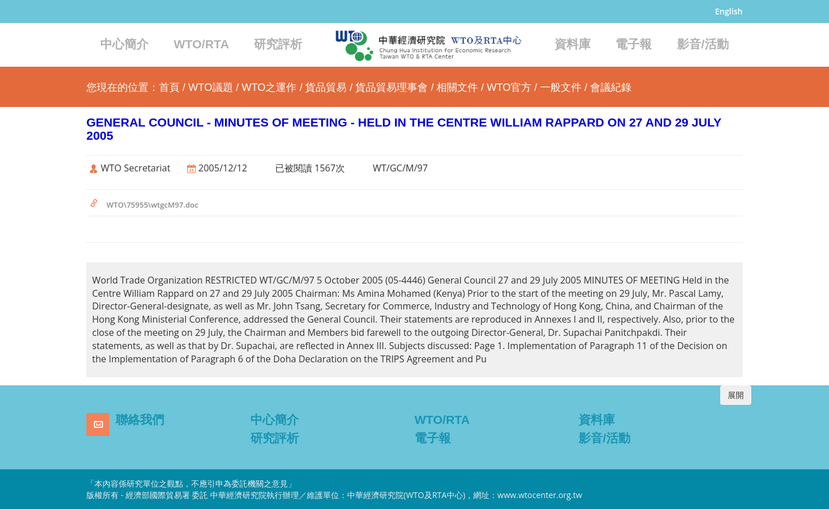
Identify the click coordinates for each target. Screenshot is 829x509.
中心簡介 (124, 44)
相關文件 (457, 87)
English (729, 11)
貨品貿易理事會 (391, 87)
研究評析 (278, 44)
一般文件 (560, 87)
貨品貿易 (326, 87)
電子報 (633, 44)
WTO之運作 (269, 87)
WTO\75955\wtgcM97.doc (152, 205)
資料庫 (572, 44)
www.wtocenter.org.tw (539, 494)
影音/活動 (703, 44)
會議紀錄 (611, 87)
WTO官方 (508, 87)
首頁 (169, 87)
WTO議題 (210, 87)
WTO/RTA (201, 44)
